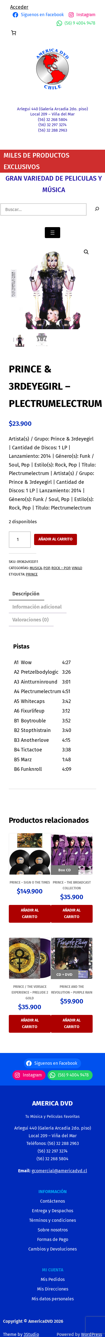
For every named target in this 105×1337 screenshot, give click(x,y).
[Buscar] (97, 209)
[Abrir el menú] (52, 232)
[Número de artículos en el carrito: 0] (13, 33)
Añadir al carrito (55, 539)
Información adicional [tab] (37, 607)
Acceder (19, 7)
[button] (86, 252)
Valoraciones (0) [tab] (30, 620)
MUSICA (36, 568)
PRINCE (32, 574)
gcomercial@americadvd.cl (59, 1170)
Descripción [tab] (25, 594)
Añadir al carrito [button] (30, 913)
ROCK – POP (60, 568)
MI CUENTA (52, 1269)
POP (46, 568)
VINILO (77, 568)
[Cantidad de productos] (20, 539)
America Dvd (52, 1103)
